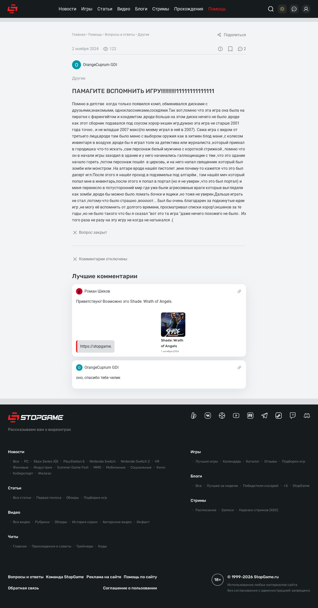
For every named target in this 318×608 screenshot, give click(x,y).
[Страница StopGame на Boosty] (194, 415)
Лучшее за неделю (222, 486)
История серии (85, 522)
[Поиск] (271, 9)
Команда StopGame (65, 576)
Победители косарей (260, 486)
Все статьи (22, 498)
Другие (143, 34)
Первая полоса (48, 498)
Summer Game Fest (72, 467)
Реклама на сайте (103, 576)
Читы (13, 536)
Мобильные (115, 467)
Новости (67, 8)
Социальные (141, 467)
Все (16, 461)
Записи (227, 510)
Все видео (21, 522)
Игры (86, 8)
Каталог (252, 461)
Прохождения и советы (51, 546)
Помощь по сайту (140, 576)
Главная (78, 34)
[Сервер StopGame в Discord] (307, 415)
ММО (97, 467)
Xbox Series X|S (46, 461)
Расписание (206, 510)
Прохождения (188, 8)
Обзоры (72, 498)
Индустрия (43, 467)
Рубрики (42, 522)
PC (26, 461)
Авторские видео (117, 522)
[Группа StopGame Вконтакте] (208, 415)
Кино (161, 467)
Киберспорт (23, 473)
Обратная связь (23, 588)
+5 (285, 486)
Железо (44, 473)
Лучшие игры (207, 461)
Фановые (21, 467)
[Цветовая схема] (282, 8)
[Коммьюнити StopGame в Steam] (279, 415)
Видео (123, 8)
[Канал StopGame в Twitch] (293, 415)
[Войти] (306, 8)
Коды (102, 546)
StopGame (301, 486)
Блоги (141, 8)
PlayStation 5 (73, 461)
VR (157, 461)
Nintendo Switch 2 (135, 461)
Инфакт (143, 522)
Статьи (104, 8)
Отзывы (270, 461)
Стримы (160, 8)
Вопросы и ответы (120, 34)
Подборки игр (95, 498)
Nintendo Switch (102, 461)
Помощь (217, 8)
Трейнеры (84, 546)
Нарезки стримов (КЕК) (258, 510)
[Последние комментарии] (294, 8)
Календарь (232, 461)
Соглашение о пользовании (130, 588)
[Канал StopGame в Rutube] (250, 415)
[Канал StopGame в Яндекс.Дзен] (222, 415)
